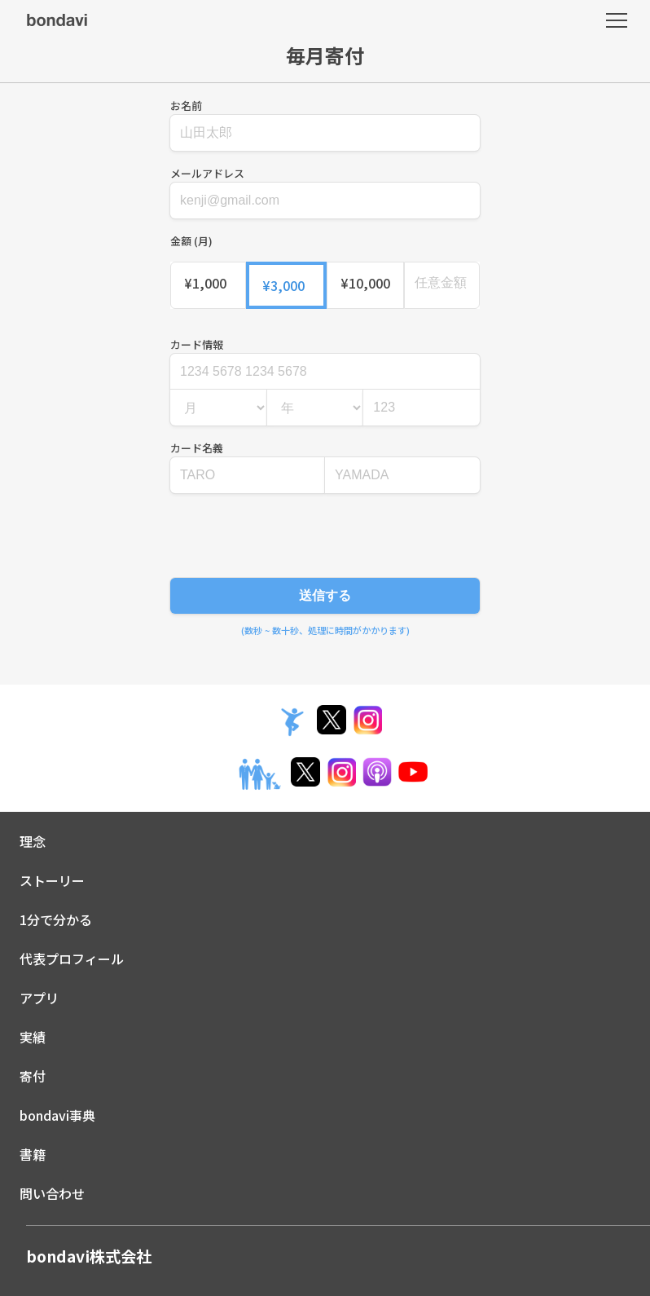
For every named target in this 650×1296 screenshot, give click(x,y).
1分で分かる (56, 919)
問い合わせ (52, 1193)
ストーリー (52, 880)
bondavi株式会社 (89, 1256)
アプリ (39, 997)
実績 (33, 1037)
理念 (33, 841)
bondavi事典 (57, 1115)
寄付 (33, 1076)
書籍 (33, 1154)
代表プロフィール (72, 958)
